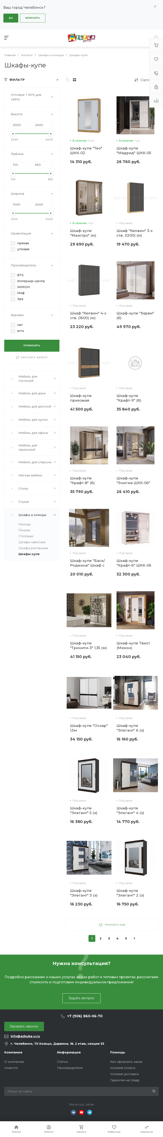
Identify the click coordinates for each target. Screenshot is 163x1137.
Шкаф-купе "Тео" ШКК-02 (86, 150)
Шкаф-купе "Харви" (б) (135, 315)
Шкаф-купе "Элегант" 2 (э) (130, 892)
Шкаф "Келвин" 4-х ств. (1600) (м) (88, 315)
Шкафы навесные (32, 542)
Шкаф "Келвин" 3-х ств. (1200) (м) (135, 233)
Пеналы (24, 530)
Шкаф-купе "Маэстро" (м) (83, 233)
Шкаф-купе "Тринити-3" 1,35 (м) (88, 645)
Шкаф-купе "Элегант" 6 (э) (130, 727)
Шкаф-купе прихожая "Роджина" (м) (83, 400)
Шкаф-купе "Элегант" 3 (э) (83, 892)
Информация (69, 1052)
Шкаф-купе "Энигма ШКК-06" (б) (133, 483)
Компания (13, 1052)
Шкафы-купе (29, 554)
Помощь (117, 1052)
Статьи (62, 1062)
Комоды (24, 524)
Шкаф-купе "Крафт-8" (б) (82, 480)
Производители (70, 1068)
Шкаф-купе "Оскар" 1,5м (89, 727)
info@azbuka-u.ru (25, 1036)
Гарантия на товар (124, 1080)
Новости (11, 1068)
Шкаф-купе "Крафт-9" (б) (129, 398)
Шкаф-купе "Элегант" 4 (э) (130, 810)
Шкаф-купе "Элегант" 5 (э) (83, 810)
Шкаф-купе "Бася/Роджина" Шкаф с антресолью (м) (87, 565)
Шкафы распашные (33, 548)
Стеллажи (25, 536)
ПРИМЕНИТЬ (31, 345)
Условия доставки (124, 1074)
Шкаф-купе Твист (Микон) (133, 645)
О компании (14, 1062)
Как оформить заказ (126, 1062)
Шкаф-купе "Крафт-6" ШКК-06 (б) (134, 565)
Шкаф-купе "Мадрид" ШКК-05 (134, 150)
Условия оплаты (122, 1068)
